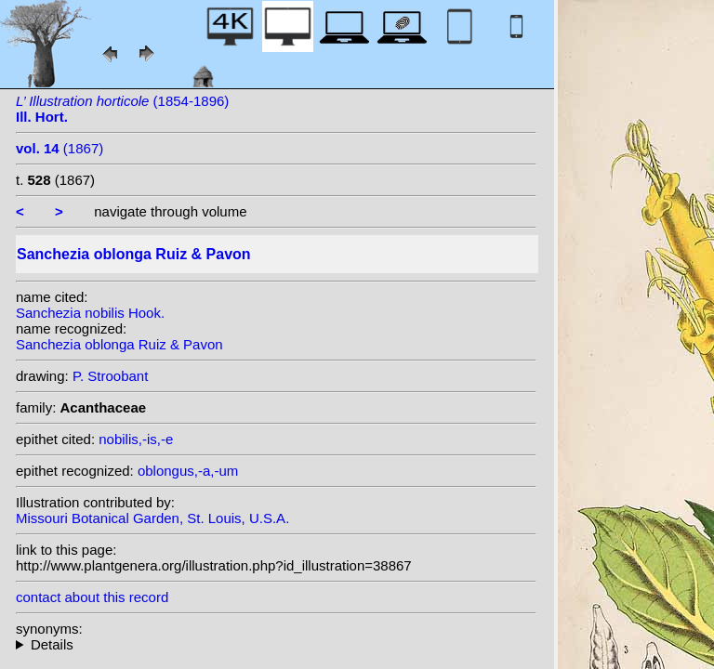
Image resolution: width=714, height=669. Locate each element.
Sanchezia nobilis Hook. (90, 313)
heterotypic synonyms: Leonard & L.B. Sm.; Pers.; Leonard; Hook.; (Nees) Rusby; (276, 644)
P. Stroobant (110, 376)
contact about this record (92, 597)
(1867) (59, 148)
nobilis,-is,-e (136, 439)
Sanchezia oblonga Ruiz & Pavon (119, 344)
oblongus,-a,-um (188, 471)
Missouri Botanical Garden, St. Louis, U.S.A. (152, 518)
